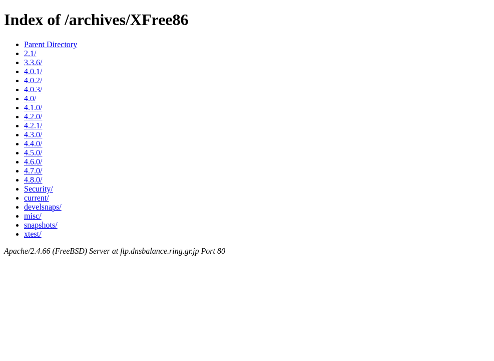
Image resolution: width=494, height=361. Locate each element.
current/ (36, 198)
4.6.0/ (33, 161)
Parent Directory (50, 44)
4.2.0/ (33, 116)
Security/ (38, 189)
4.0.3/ (33, 89)
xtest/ (33, 234)
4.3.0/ (33, 134)
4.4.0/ (33, 143)
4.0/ (30, 98)
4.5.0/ (33, 152)
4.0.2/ (33, 80)
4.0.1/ (33, 71)
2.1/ (30, 53)
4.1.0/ (33, 107)
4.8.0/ (33, 179)
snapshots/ (41, 225)
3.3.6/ (33, 62)
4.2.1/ (33, 125)
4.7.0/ (33, 170)
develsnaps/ (43, 207)
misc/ (33, 216)
